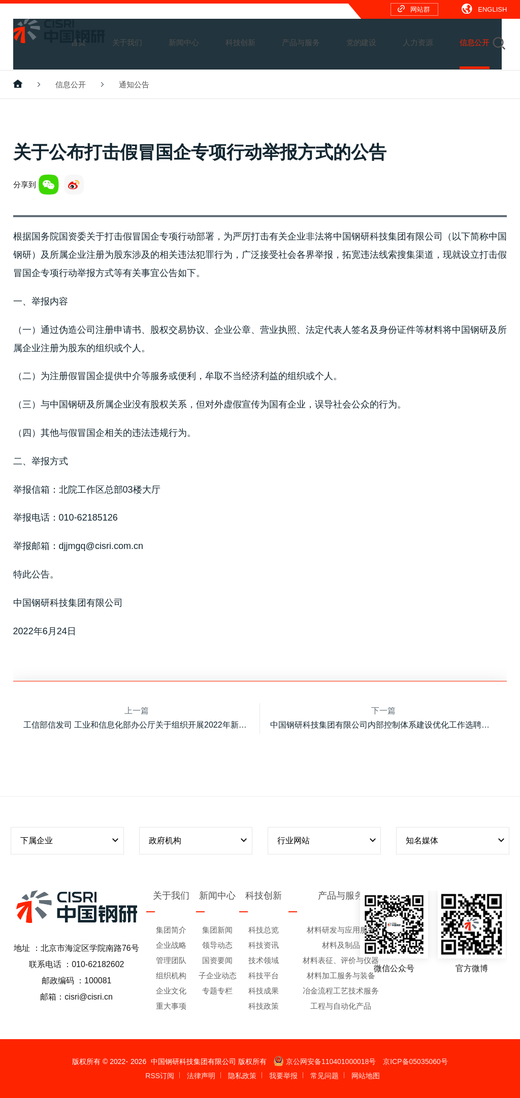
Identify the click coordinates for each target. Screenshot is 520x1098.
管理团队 (171, 960)
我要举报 (283, 1076)
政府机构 (199, 840)
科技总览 (263, 929)
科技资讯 (263, 945)
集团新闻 (217, 929)
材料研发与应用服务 (341, 929)
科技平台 (263, 975)
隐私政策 (242, 1076)
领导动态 (217, 945)
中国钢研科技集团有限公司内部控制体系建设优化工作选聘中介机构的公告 (383, 724)
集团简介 (171, 929)
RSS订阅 (159, 1076)
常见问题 (324, 1076)
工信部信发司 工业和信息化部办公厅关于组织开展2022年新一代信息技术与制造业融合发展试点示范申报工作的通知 (136, 724)
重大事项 (171, 1006)
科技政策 (263, 1006)
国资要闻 (217, 960)
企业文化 (171, 990)
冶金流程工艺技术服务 (341, 990)
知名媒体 (456, 840)
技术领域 (263, 960)
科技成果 (263, 990)
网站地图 (365, 1076)
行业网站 (327, 840)
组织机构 (171, 975)
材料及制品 (341, 945)
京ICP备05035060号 (415, 1061)
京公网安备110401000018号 (325, 1061)
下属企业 (70, 840)
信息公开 (70, 84)
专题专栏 (217, 990)
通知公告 (134, 84)
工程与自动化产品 (340, 1006)
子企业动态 (218, 975)
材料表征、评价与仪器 (341, 960)
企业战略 (171, 945)
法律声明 (201, 1076)
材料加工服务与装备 (341, 975)
